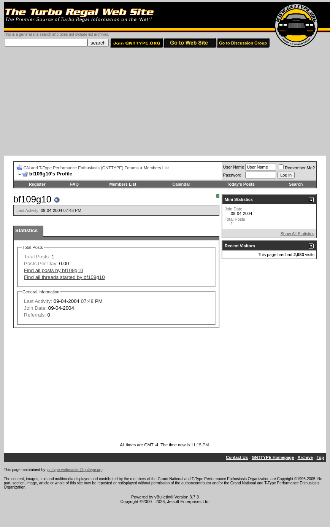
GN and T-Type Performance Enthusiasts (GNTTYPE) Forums (81, 168)
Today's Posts (240, 184)
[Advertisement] (165, 102)
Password (232, 175)
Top (320, 457)
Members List (156, 168)
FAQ (74, 184)
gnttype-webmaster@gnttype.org (75, 470)
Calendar (181, 184)
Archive (305, 457)
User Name (233, 167)
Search (296, 184)
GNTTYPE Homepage (273, 457)
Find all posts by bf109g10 (53, 270)
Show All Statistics (297, 233)
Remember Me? (297, 168)
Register (37, 184)
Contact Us (237, 457)
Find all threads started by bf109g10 (64, 277)
